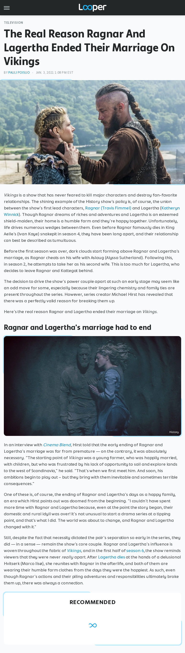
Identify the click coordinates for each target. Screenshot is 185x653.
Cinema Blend (57, 445)
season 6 (135, 550)
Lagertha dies (111, 557)
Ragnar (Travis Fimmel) (108, 208)
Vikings (74, 550)
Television (13, 22)
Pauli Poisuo (19, 73)
